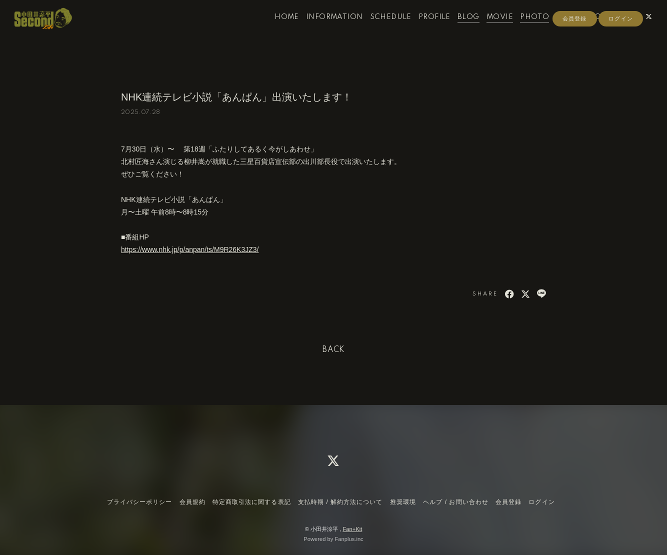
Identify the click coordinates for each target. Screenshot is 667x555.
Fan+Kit (352, 529)
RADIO (558, 29)
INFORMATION (324, 29)
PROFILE (424, 29)
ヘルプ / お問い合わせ (455, 502)
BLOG (458, 29)
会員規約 (193, 502)
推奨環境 (403, 502)
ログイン (620, 46)
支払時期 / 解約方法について (340, 502)
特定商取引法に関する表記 (251, 502)
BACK (333, 350)
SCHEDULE (379, 29)
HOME (276, 29)
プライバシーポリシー (139, 502)
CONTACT (597, 29)
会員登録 (574, 46)
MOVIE (489, 29)
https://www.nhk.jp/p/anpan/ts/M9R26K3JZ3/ (189, 250)
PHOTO (524, 29)
